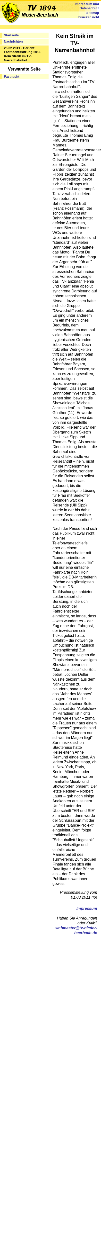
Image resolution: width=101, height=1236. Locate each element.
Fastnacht (11, 76)
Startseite (11, 35)
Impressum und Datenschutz (87, 6)
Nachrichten (13, 41)
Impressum (86, 908)
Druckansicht (88, 17)
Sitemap (92, 13)
